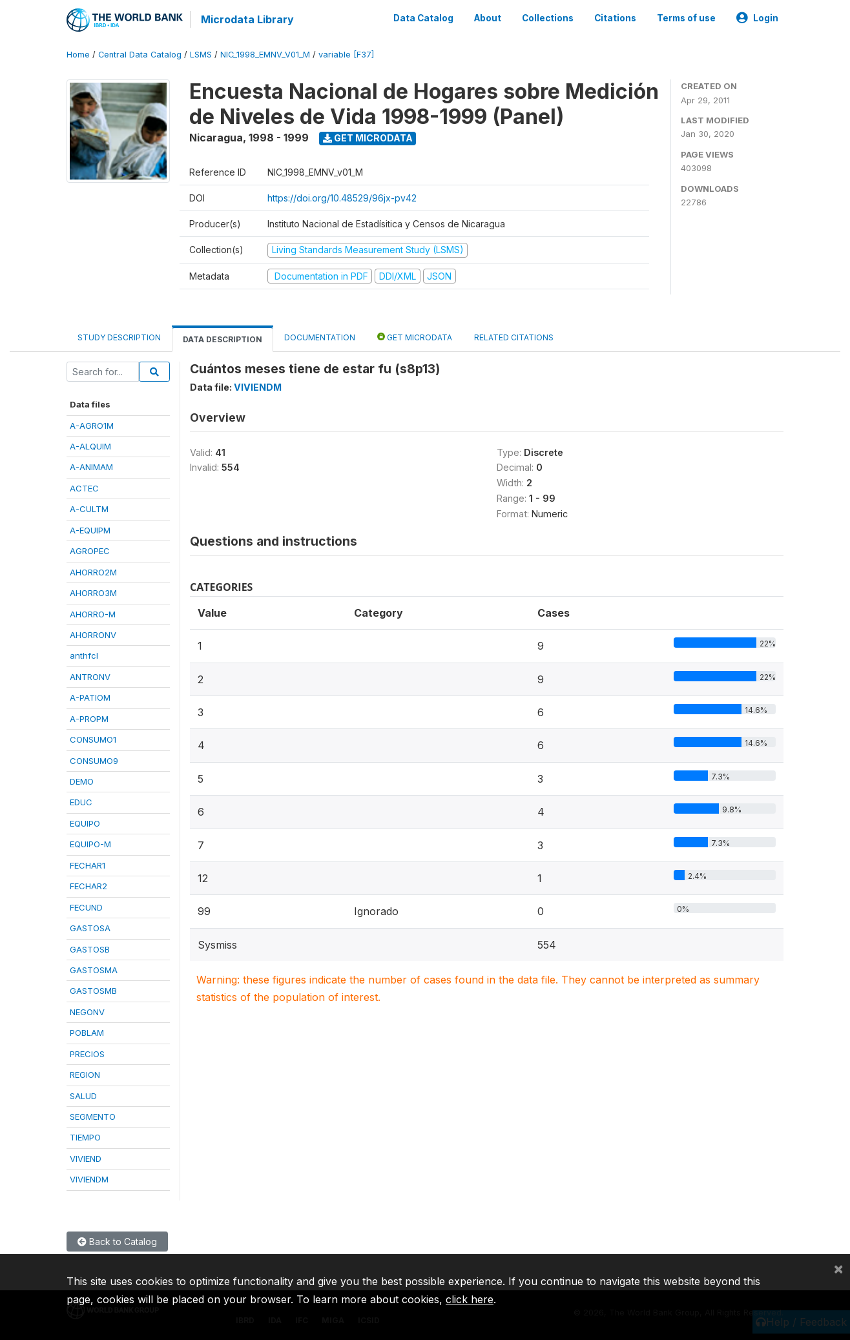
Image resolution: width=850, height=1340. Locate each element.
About (487, 18)
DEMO (82, 781)
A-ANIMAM (91, 467)
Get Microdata (368, 137)
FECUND (86, 907)
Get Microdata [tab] (414, 336)
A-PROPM (89, 719)
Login (757, 18)
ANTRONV (90, 677)
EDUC (81, 802)
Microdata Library (247, 19)
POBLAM (87, 1032)
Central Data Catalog (139, 54)
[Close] (838, 1268)
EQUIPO (85, 823)
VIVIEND (85, 1158)
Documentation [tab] (319, 337)
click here (469, 1299)
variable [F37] (346, 54)
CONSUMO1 (93, 739)
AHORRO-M (93, 614)
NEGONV (87, 1012)
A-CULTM (89, 509)
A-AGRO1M (92, 425)
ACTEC (84, 488)
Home (78, 54)
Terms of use (686, 18)
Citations (615, 18)
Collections (548, 18)
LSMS (201, 54)
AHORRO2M (93, 572)
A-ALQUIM (90, 446)
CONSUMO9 (94, 761)
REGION (85, 1074)
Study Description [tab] (119, 337)
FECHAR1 (87, 865)
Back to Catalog (117, 1241)
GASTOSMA (94, 970)
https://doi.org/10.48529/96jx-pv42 (342, 197)
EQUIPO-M (90, 844)
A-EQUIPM (90, 530)
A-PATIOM (90, 697)
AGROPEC (90, 551)
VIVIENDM (89, 1179)
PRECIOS (87, 1054)
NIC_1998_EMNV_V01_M (265, 54)
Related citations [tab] (514, 337)
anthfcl (84, 655)
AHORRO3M (93, 593)
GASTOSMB (93, 990)
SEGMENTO (93, 1116)
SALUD (83, 1096)
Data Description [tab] (222, 339)
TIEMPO (85, 1137)
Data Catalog (423, 18)
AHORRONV (93, 635)
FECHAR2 (88, 886)
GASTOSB (90, 949)
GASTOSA (90, 928)
